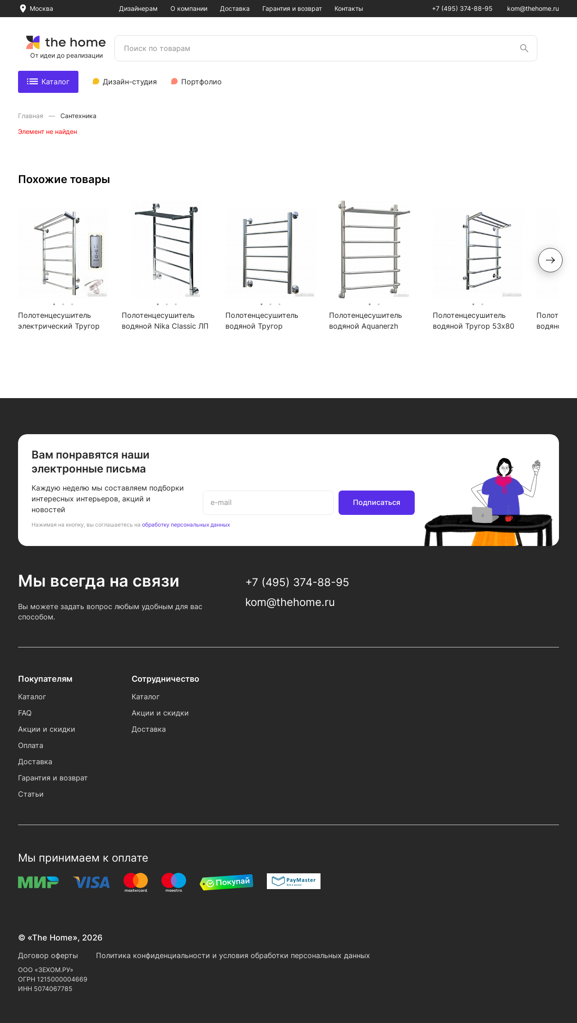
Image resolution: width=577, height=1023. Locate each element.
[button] (550, 260)
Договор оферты (48, 955)
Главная (31, 115)
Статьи (31, 793)
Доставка (235, 8)
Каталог (48, 81)
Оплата (30, 745)
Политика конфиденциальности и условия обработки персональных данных (233, 955)
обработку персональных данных (186, 524)
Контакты (348, 8)
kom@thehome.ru (533, 8)
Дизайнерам (138, 8)
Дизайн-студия (130, 81)
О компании (188, 8)
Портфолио (201, 81)
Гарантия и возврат (292, 8)
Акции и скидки (46, 729)
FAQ (25, 712)
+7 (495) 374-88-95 (462, 8)
